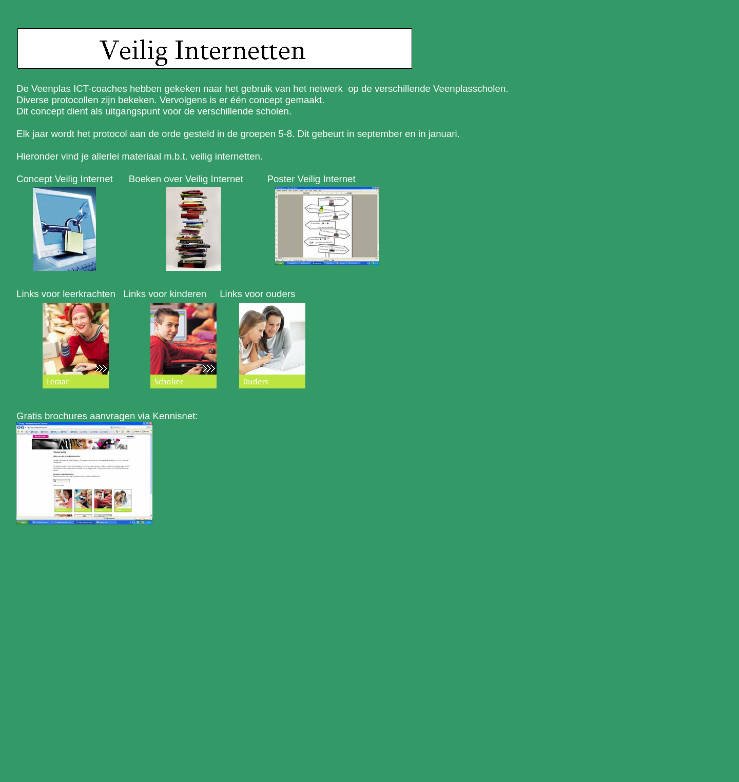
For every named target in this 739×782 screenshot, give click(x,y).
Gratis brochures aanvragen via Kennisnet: (107, 415)
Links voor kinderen (164, 293)
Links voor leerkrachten (65, 293)
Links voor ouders (257, 293)
